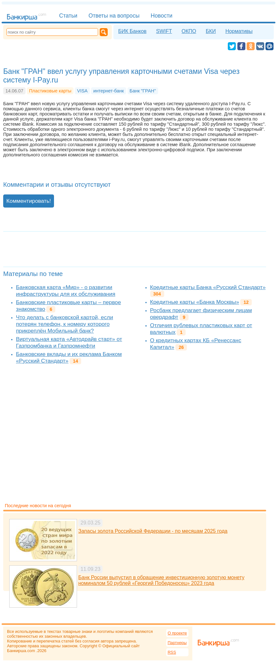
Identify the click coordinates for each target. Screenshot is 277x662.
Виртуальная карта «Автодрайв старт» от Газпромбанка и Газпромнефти (69, 342)
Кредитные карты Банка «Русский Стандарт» (208, 287)
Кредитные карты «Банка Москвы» (194, 302)
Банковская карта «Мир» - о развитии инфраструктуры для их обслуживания (65, 290)
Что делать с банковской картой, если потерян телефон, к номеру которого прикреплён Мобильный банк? (64, 324)
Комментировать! (28, 201)
